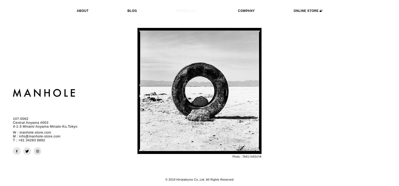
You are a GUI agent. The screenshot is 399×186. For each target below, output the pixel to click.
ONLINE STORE (308, 11)
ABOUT (83, 11)
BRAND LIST (186, 11)
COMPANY (246, 11)
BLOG (132, 11)
